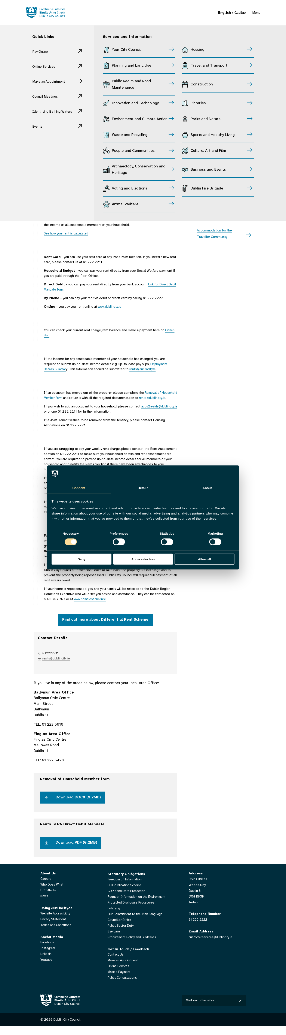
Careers (46, 887)
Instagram (48, 957)
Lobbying (114, 917)
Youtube (46, 968)
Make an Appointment (53, 81)
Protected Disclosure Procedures (132, 911)
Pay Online (42, 51)
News (44, 905)
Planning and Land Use (131, 66)
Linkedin (46, 962)
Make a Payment (120, 980)
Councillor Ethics (120, 928)
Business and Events (208, 170)
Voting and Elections (129, 188)
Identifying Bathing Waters (49, 114)
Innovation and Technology (135, 103)
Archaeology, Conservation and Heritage (138, 169)
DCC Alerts (48, 899)
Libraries (198, 103)
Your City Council (126, 50)
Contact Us (116, 963)
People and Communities (133, 151)
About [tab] (207, 487)
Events (38, 133)
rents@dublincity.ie (58, 665)
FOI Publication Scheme (126, 894)
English (224, 13)
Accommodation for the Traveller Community (214, 234)
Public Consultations (123, 986)
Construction (202, 84)
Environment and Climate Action (139, 119)
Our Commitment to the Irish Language (137, 923)
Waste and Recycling (129, 135)
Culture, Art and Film (208, 151)
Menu (256, 13)
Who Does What (52, 893)
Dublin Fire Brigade (207, 188)
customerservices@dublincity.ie (212, 945)
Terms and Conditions (56, 933)
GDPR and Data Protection (127, 899)
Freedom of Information (126, 888)
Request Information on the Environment (138, 905)
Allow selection (143, 559)
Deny (82, 559)
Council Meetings (48, 96)
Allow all (204, 559)
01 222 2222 (199, 928)
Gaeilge (240, 13)
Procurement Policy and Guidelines (133, 946)
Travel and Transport (209, 66)
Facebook (47, 951)
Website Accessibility (56, 922)
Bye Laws (115, 940)
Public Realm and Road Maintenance (131, 84)
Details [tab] (143, 487)
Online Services (46, 66)
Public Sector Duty (121, 934)
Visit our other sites (200, 1009)
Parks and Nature (206, 119)
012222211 (52, 659)
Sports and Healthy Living (213, 135)
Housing (197, 50)
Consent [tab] (78, 487)
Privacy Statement (54, 928)
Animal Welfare (125, 204)
